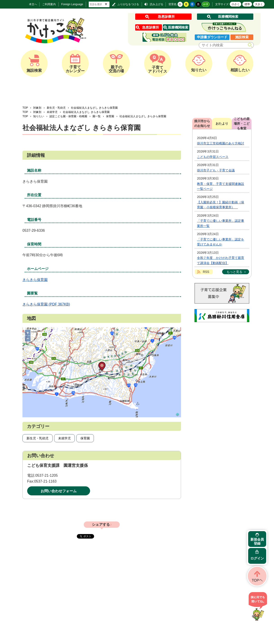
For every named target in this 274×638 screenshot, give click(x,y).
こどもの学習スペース (212, 157)
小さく (236, 4)
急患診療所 (166, 16)
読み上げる (156, 4)
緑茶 (205, 4)
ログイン (257, 558)
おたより (222, 123)
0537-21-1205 (46, 475)
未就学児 (52, 112)
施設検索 (242, 37)
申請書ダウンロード (212, 37)
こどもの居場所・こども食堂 (242, 123)
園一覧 (97, 116)
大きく (259, 4)
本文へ (33, 4)
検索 (251, 45)
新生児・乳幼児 (56, 107)
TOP (25, 107)
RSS (206, 272)
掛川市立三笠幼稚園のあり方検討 (220, 143)
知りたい (38, 116)
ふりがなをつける (128, 4)
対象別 (37, 107)
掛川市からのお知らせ (202, 123)
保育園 (110, 116)
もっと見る (234, 272)
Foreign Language (72, 4)
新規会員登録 (257, 541)
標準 (247, 4)
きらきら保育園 (35, 280)
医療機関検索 (228, 16)
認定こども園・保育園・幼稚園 (68, 116)
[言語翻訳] (99, 4)
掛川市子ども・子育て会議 (216, 170)
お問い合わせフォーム (59, 491)
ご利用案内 (49, 4)
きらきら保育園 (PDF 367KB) (46, 304)
